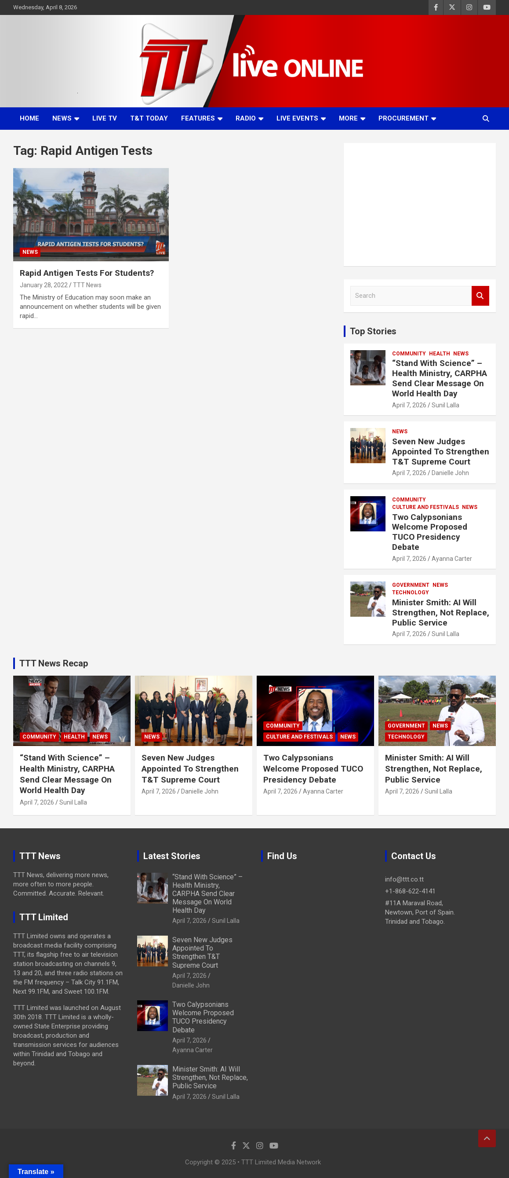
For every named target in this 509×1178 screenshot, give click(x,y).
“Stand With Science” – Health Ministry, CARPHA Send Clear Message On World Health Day (439, 378)
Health (439, 354)
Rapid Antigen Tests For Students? (87, 273)
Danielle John (450, 472)
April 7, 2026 (409, 405)
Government (410, 585)
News (62, 118)
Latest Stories (171, 856)
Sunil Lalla (445, 405)
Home (29, 118)
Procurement (403, 118)
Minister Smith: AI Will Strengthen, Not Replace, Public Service (440, 612)
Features (198, 118)
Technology (410, 592)
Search (480, 296)
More (348, 118)
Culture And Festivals (425, 507)
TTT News (87, 285)
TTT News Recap (53, 663)
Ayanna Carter (452, 558)
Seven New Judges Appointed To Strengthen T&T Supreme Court (440, 451)
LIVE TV (104, 118)
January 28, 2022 (44, 285)
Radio (246, 118)
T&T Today (149, 118)
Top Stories (373, 331)
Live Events (297, 118)
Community (409, 354)
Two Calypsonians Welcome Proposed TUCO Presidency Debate (429, 532)
